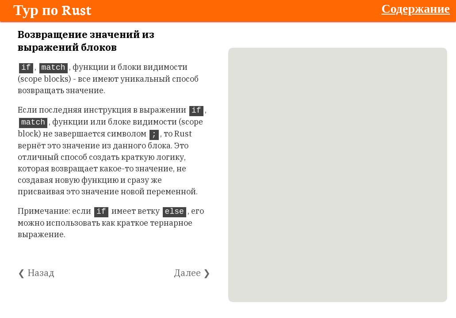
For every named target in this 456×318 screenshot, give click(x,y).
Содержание (415, 8)
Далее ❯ (192, 273)
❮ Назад (36, 273)
